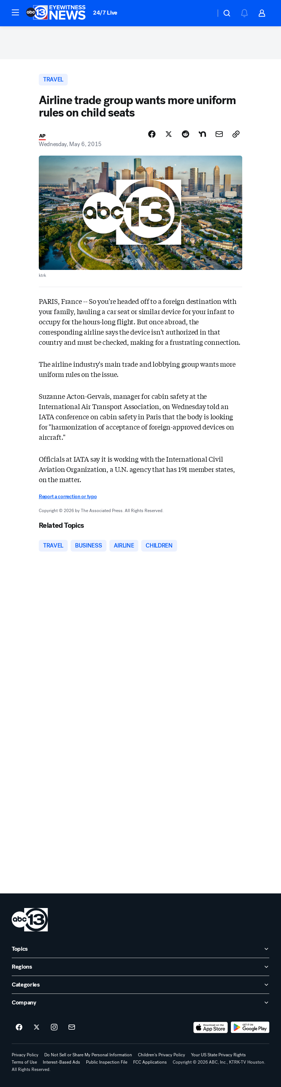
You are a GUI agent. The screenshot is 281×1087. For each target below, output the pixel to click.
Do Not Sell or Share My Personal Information (88, 1055)
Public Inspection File (106, 1062)
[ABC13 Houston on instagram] (54, 1027)
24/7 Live (105, 12)
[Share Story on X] (168, 134)
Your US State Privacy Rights (218, 1055)
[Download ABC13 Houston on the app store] (210, 1027)
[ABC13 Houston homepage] (56, 13)
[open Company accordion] (140, 1003)
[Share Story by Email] (219, 134)
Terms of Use (24, 1062)
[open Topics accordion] (140, 949)
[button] (15, 12)
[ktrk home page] (30, 919)
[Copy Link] (236, 134)
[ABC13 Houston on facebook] (19, 1027)
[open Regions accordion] (140, 967)
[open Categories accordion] (140, 985)
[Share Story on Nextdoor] (202, 134)
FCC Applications (150, 1062)
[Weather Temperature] (204, 13)
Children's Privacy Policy (161, 1055)
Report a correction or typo (68, 496)
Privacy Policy (25, 1055)
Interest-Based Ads (61, 1062)
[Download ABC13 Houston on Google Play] (250, 1027)
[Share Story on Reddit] (185, 134)
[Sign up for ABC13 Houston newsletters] (71, 1027)
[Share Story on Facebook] (152, 134)
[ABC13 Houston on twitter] (36, 1027)
